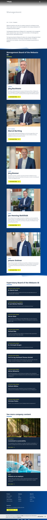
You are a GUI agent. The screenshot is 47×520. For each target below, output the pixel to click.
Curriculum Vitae (13, 96)
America (19, 517)
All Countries (40, 516)
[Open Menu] (39, 2)
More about (10, 447)
